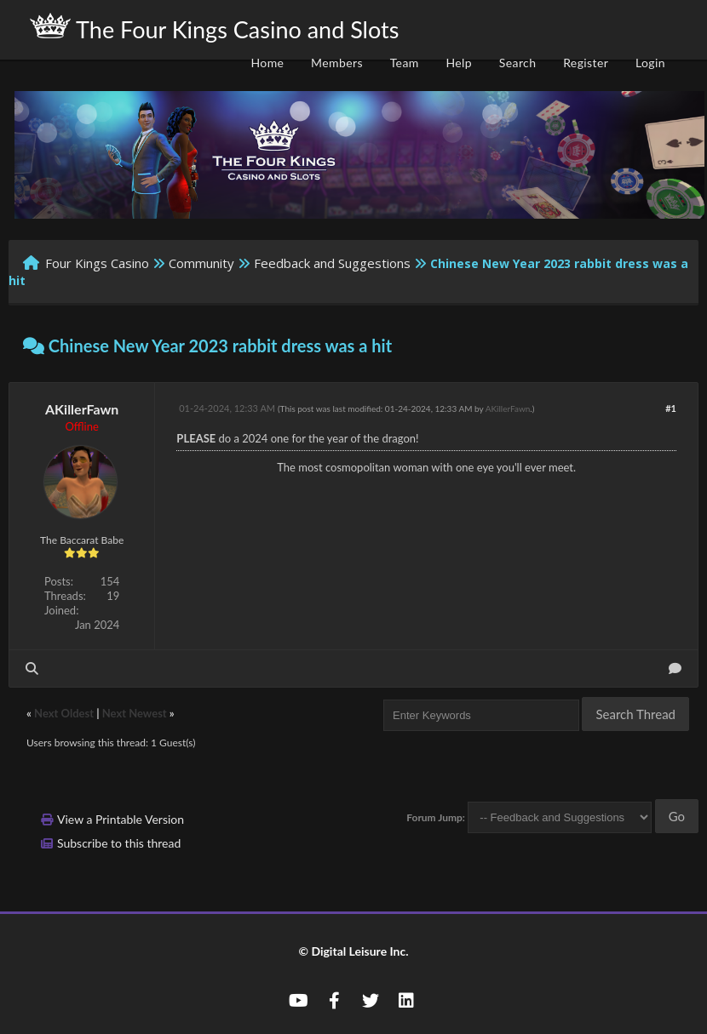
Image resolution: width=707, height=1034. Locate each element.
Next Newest (134, 713)
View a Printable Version (120, 819)
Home (267, 62)
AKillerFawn (81, 409)
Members (337, 62)
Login (650, 62)
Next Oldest (64, 713)
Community (201, 262)
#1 (670, 408)
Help (458, 62)
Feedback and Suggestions (332, 262)
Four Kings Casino (97, 262)
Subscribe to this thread (119, 843)
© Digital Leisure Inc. (353, 951)
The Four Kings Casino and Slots (214, 28)
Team (404, 62)
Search (518, 62)
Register (585, 62)
